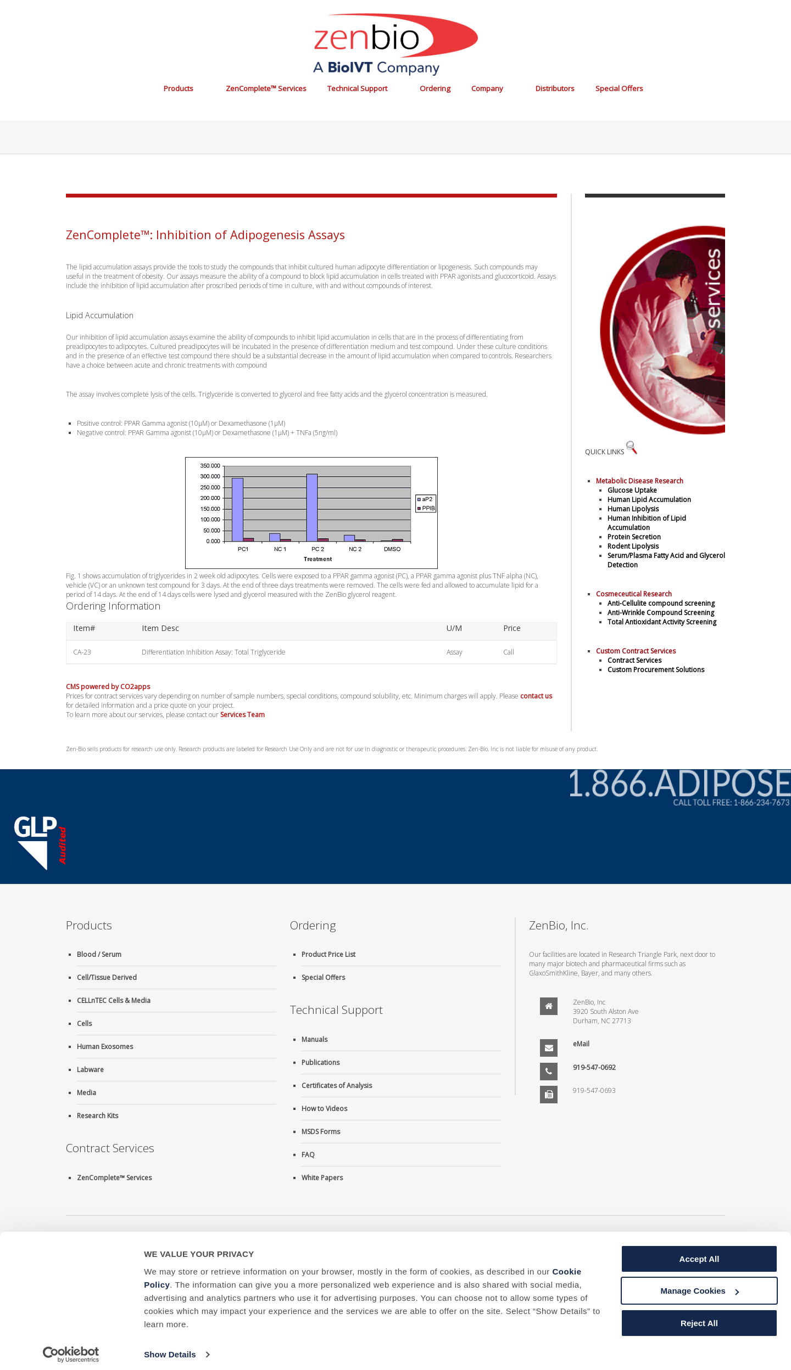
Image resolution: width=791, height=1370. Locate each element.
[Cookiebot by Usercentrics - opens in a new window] (71, 1348)
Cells (84, 1023)
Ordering (435, 88)
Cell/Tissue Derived (107, 977)
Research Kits (97, 1115)
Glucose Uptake (632, 490)
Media (86, 1092)
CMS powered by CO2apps (108, 686)
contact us (536, 696)
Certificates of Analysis (337, 1085)
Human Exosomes (105, 1046)
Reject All (699, 1317)
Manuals (314, 1039)
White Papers (322, 1177)
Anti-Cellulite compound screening (661, 603)
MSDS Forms (321, 1131)
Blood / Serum (99, 954)
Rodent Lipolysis (633, 546)
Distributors (555, 88)
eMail (581, 1043)
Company (487, 88)
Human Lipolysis (633, 509)
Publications (320, 1062)
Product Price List (328, 954)
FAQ (308, 1154)
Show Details (170, 1348)
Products (178, 88)
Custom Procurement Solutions (656, 669)
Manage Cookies (700, 1284)
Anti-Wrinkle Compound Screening (661, 612)
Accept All (699, 1253)
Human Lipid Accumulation (649, 499)
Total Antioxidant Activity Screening (662, 622)
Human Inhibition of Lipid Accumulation (647, 523)
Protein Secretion (634, 537)
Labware (90, 1069)
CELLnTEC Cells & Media (114, 1000)
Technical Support (357, 88)
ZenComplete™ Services (266, 88)
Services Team (242, 714)
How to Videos (324, 1108)
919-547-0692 (594, 1067)
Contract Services (634, 660)
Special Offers (619, 88)
